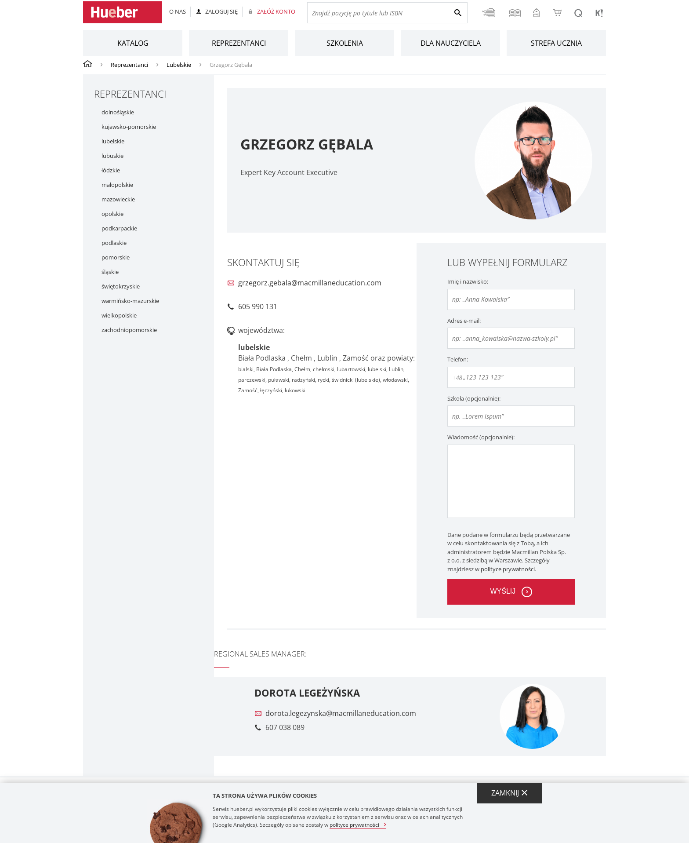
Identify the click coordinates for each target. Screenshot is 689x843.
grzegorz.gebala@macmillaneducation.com (309, 283)
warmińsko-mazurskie (130, 301)
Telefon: (457, 359)
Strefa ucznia (556, 43)
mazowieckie (118, 199)
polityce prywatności (508, 569)
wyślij (502, 591)
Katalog (133, 43)
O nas (177, 11)
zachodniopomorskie (129, 330)
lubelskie (113, 141)
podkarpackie (119, 228)
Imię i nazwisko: (467, 281)
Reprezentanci (239, 43)
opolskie (112, 214)
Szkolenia (344, 43)
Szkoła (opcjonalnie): (473, 398)
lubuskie (112, 156)
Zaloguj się (221, 11)
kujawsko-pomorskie (129, 127)
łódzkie (111, 170)
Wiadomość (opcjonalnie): (481, 437)
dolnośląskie (118, 112)
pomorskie (116, 257)
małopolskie (117, 185)
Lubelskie (179, 65)
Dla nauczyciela (451, 43)
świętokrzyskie (121, 286)
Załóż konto (276, 11)
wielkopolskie (119, 315)
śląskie (110, 272)
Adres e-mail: (464, 321)
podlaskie (114, 243)
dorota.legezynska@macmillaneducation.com (340, 713)
